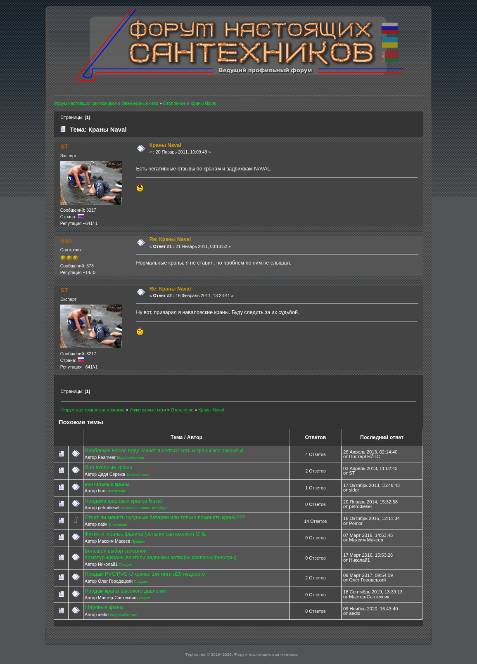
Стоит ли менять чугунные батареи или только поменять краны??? (165, 517)
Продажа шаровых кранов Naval (123, 501)
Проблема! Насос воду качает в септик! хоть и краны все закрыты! (164, 451)
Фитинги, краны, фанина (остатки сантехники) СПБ (145, 534)
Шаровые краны (104, 607)
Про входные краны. (109, 467)
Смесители (115, 491)
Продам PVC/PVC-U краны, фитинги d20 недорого (145, 574)
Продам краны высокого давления (126, 591)
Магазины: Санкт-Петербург (144, 508)
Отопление (117, 524)
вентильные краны (107, 484)
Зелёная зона (138, 475)
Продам (138, 541)
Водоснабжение (130, 458)
